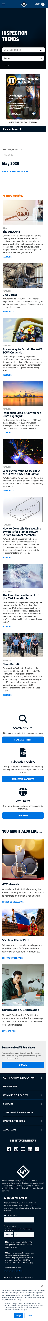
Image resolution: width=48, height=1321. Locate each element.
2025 (7, 65)
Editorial (7, 591)
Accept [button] (18, 1316)
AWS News (8, 660)
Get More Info (9, 1031)
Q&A (5, 228)
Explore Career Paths (12, 958)
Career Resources (14, 1121)
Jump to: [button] (7, 58)
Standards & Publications (19, 1112)
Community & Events (15, 1095)
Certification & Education (19, 1077)
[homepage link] (23, 1170)
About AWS (9, 1129)
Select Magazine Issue (12, 149)
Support (8, 1103)
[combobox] (19, 50)
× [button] (42, 1286)
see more (7, 257)
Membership (10, 1086)
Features (7, 291)
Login (37, 4)
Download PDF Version (13, 171)
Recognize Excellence (12, 902)
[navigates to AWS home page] (24, 6)
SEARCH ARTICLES (23, 740)
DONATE (23, 1065)
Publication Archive (23, 779)
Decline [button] (29, 1316)
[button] (41, 50)
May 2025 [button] (8, 155)
